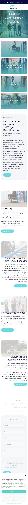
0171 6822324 (15, 1)
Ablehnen (14, 496)
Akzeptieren (14, 491)
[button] (26, 475)
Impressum (19, 503)
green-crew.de (17, 168)
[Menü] (2, 7)
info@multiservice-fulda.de (16, 2)
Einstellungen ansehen (14, 500)
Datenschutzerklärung (11, 503)
